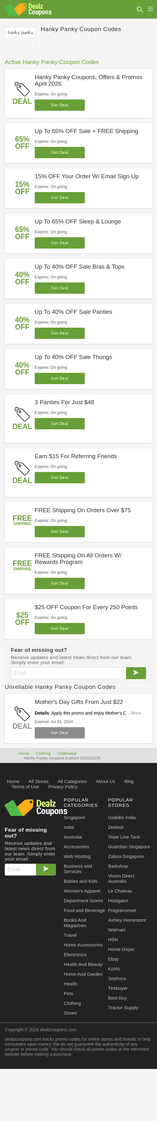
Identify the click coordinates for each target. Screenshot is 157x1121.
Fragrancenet (122, 910)
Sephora (117, 978)
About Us (105, 781)
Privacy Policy (62, 786)
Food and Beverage (84, 910)
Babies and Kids (81, 881)
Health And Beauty (83, 964)
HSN (113, 939)
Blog (129, 781)
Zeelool (115, 827)
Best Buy (117, 997)
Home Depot (121, 949)
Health (70, 983)
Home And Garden (83, 974)
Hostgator (118, 900)
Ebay (113, 959)
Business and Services (78, 868)
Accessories (76, 846)
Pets (68, 993)
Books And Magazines (75, 922)
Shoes (70, 1013)
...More (134, 713)
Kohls (114, 968)
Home (23, 753)
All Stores (38, 781)
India (69, 827)
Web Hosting (77, 856)
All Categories (72, 781)
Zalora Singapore (126, 856)
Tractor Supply (123, 1007)
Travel (70, 935)
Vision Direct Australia (121, 878)
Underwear (67, 753)
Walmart (116, 929)
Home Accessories (83, 944)
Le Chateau (120, 890)
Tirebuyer (118, 988)
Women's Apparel (82, 890)
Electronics (75, 954)
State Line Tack (124, 836)
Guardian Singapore (129, 846)
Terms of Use (25, 786)
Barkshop (118, 866)
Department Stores (83, 900)
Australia (73, 836)
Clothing (43, 753)
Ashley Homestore (127, 920)
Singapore (74, 817)
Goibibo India (121, 817)
